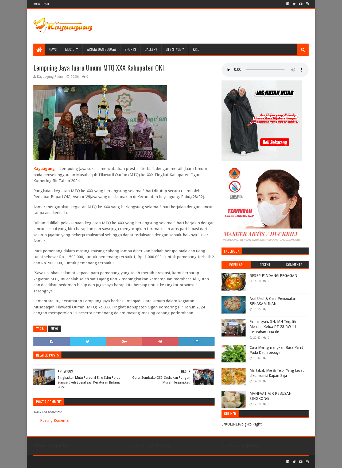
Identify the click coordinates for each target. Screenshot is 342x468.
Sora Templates (63, 462)
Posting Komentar (55, 420)
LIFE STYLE (173, 49)
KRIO (196, 49)
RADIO (36, 4)
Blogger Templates (93, 462)
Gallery (151, 49)
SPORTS (130, 49)
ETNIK (46, 4)
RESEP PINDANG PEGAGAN (273, 275)
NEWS (53, 49)
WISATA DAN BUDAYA (101, 49)
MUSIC (70, 49)
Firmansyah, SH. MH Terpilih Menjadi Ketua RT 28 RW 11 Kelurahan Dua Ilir (273, 326)
